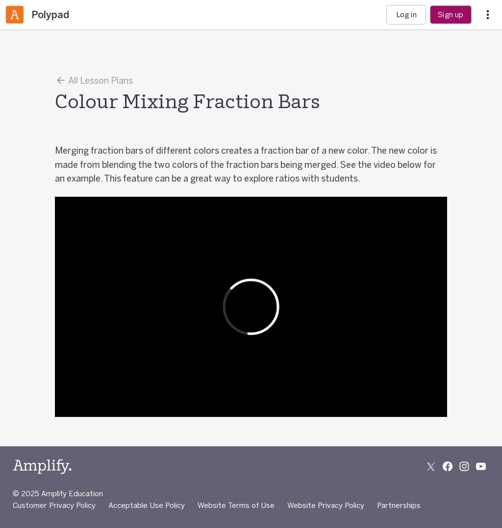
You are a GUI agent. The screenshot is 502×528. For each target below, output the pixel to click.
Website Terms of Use (236, 505)
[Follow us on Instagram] (464, 466)
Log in (406, 14)
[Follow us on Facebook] (447, 466)
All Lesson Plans (94, 80)
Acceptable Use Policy (146, 505)
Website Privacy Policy (325, 505)
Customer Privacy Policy (54, 505)
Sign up (450, 14)
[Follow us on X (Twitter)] (431, 466)
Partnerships (399, 505)
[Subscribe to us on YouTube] (481, 466)
